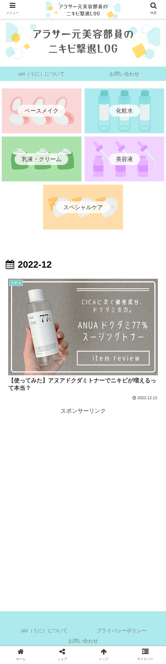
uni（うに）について (44, 630)
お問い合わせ (83, 641)
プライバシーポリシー (121, 630)
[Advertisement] (83, 499)
